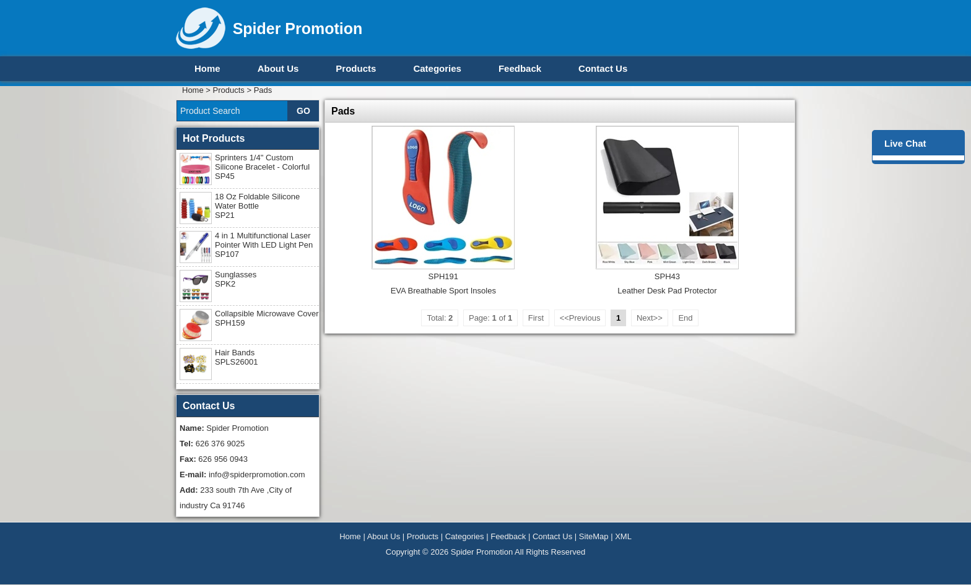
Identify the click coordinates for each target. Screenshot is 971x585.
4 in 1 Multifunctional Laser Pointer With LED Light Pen (264, 245)
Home (207, 68)
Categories (437, 68)
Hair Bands (236, 357)
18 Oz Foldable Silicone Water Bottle (257, 206)
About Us (278, 68)
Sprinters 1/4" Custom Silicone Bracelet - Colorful (262, 167)
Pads (263, 90)
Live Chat (905, 143)
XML (623, 536)
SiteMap (594, 536)
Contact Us (602, 68)
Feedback (520, 68)
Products (356, 68)
